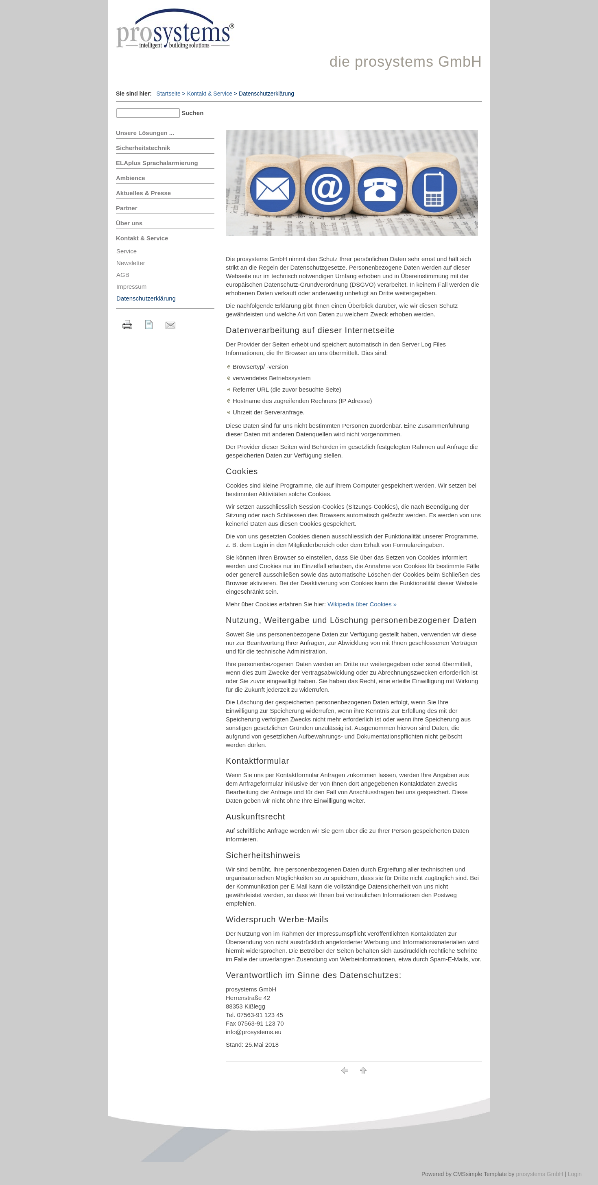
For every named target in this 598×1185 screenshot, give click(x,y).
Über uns (129, 223)
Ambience (130, 177)
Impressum (131, 286)
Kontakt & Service (209, 93)
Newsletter (130, 262)
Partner (126, 208)
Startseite (169, 93)
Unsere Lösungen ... (145, 132)
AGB (122, 274)
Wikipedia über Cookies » (362, 604)
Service (126, 251)
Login (575, 1174)
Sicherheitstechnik (143, 147)
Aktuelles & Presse (143, 193)
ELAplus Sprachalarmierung (157, 162)
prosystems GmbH (539, 1174)
